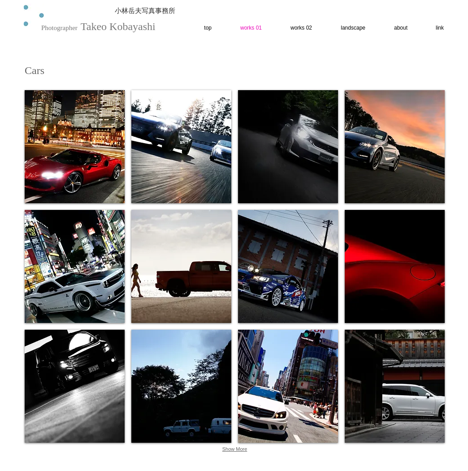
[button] (75, 146)
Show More (234, 449)
